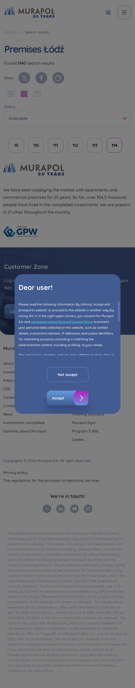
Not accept (68, 374)
